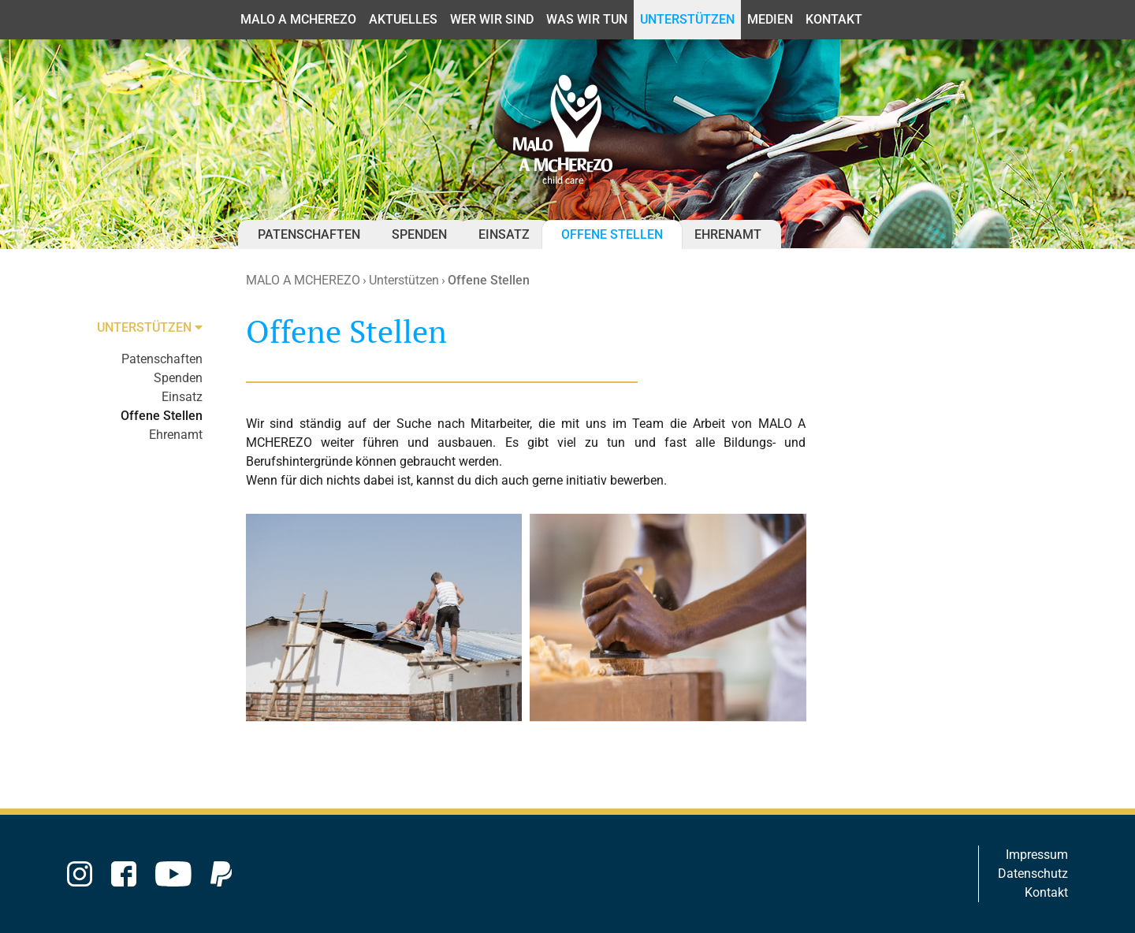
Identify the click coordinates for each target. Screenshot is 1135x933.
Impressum (1037, 854)
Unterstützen (404, 280)
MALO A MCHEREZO (303, 280)
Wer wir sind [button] (492, 19)
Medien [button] (770, 19)
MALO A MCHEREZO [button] (298, 19)
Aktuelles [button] (403, 19)
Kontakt (1046, 892)
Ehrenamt (727, 234)
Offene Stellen (612, 234)
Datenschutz (1033, 873)
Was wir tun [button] (586, 19)
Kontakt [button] (834, 19)
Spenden (419, 234)
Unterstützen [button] (687, 19)
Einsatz (504, 234)
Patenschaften (309, 234)
